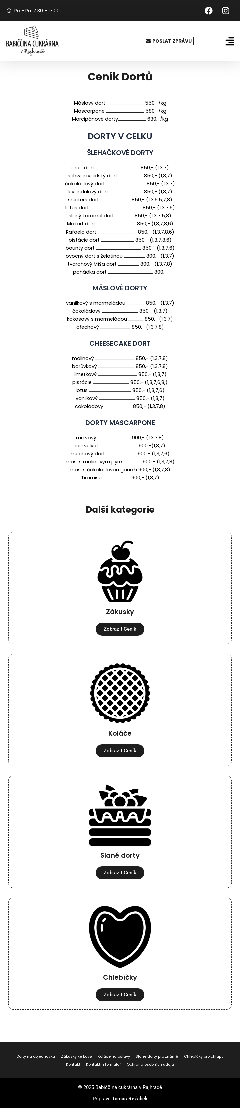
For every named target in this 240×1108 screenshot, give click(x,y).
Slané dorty (120, 855)
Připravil (120, 1099)
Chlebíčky (120, 977)
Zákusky (120, 611)
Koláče (120, 733)
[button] (230, 41)
